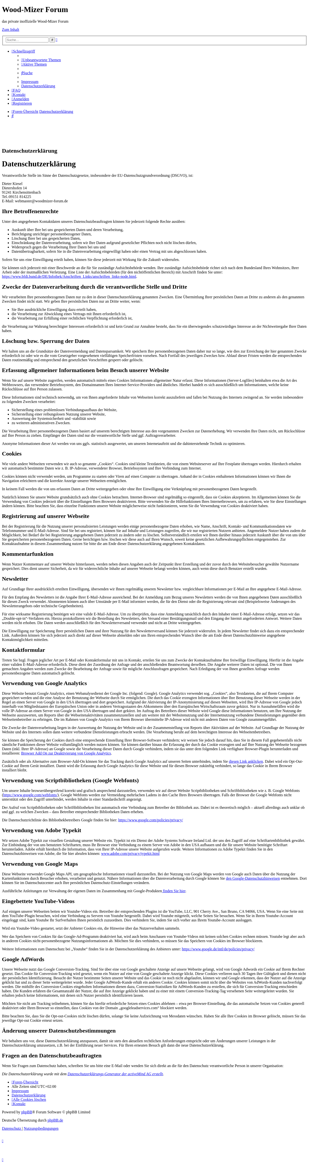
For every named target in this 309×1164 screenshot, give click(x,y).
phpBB (26, 1112)
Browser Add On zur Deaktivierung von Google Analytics (66, 753)
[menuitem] (41, 60)
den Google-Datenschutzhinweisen (253, 878)
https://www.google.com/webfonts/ (30, 795)
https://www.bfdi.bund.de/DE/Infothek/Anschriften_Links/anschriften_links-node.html (69, 276)
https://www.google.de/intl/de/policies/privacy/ (218, 949)
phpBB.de (55, 1120)
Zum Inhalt (10, 29)
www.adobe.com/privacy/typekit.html (130, 853)
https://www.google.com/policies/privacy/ (150, 820)
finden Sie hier (173, 891)
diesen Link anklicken (246, 761)
